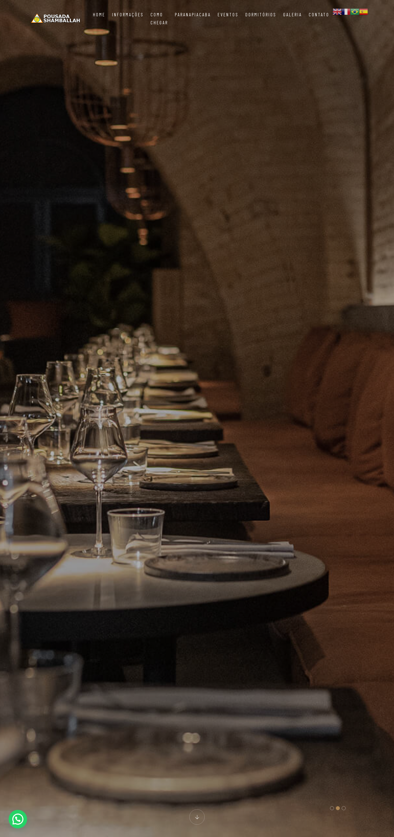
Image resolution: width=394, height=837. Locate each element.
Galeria (292, 14)
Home (99, 14)
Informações (128, 14)
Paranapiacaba (193, 14)
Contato (319, 14)
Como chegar (159, 18)
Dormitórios (260, 14)
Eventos (228, 14)
